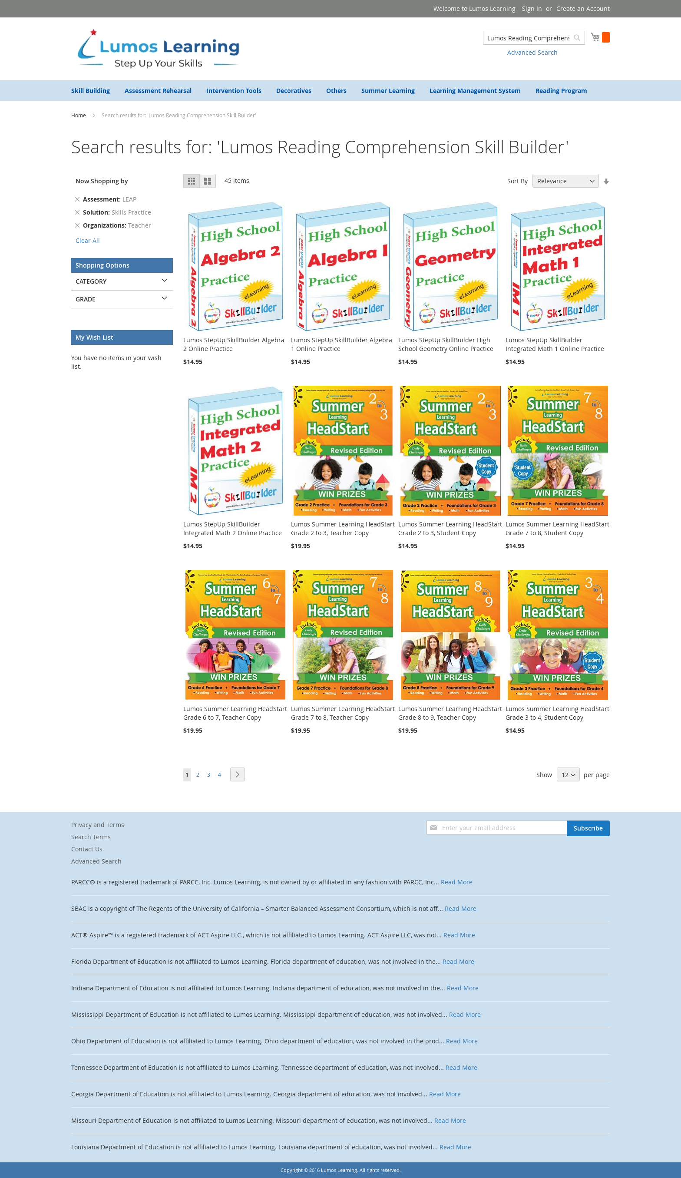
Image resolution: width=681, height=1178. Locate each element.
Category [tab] (91, 281)
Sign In (532, 8)
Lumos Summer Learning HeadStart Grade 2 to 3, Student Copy (450, 528)
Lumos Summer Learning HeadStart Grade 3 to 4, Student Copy (557, 713)
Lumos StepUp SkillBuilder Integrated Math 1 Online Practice (555, 344)
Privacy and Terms (97, 825)
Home (79, 115)
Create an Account (583, 8)
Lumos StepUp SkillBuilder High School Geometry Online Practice (445, 344)
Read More (457, 882)
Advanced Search (532, 52)
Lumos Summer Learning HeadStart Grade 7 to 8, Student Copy (557, 528)
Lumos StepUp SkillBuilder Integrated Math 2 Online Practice (232, 528)
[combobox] (534, 38)
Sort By (517, 181)
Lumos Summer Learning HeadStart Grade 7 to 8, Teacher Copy (343, 713)
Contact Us (86, 849)
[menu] (340, 90)
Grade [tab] (86, 299)
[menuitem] (90, 90)
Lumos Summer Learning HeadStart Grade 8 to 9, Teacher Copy (450, 713)
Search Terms (91, 837)
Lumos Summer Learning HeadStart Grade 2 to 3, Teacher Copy (343, 528)
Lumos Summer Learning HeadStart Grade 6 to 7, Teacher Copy (235, 713)
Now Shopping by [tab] (102, 181)
